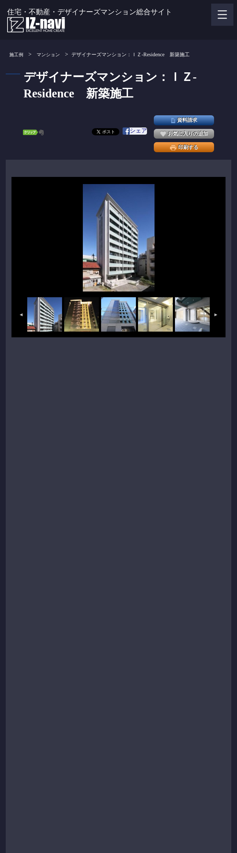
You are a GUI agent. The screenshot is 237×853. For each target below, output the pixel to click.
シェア (135, 131)
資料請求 (184, 120)
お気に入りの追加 (184, 134)
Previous (20, 314)
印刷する (184, 147)
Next (216, 314)
